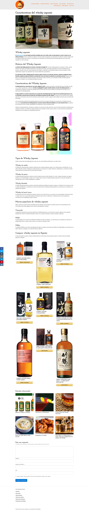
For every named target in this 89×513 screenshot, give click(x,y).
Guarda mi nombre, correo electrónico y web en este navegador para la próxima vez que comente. (34, 476)
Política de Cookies (20, 497)
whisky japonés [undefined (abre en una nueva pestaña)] (20, 55)
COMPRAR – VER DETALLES (44, 287)
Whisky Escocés (70, 3)
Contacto (17, 491)
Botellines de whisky (45, 3)
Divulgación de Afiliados (21, 501)
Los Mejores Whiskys (35, 3)
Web (16, 470)
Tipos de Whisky (62, 3)
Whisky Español (57, 5)
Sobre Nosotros (19, 495)
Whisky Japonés (65, 5)
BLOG (71, 5)
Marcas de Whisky (54, 3)
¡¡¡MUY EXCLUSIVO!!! (44, 350)
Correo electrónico (20, 464)
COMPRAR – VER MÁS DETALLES (25, 262)
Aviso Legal (18, 493)
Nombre (17, 458)
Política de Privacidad (20, 499)
